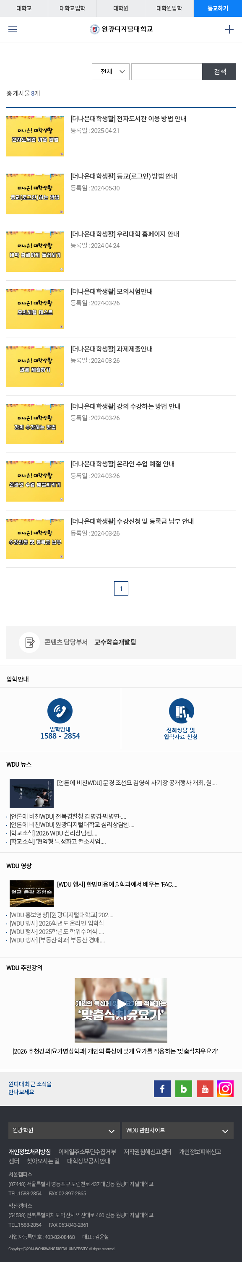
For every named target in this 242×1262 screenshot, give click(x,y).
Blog (183, 1088)
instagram (225, 1088)
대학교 (24, 8)
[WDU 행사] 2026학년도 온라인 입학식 (57, 923)
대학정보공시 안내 (88, 1161)
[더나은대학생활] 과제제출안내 (111, 349)
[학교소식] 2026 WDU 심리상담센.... (53, 833)
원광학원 (23, 1130)
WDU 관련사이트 (145, 1130)
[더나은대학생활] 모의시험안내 (111, 292)
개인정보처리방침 (29, 1152)
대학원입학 (169, 8)
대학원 (121, 8)
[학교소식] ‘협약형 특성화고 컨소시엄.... (58, 842)
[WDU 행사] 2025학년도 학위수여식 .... (57, 932)
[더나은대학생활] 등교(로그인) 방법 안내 (123, 176)
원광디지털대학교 (121, 29)
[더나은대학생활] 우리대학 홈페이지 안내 (124, 234)
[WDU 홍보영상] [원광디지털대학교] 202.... (61, 915)
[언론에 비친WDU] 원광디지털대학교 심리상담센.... (72, 825)
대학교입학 (72, 8)
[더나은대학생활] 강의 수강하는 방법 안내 (125, 407)
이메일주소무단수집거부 (87, 1152)
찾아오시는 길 (43, 1161)
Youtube (205, 1088)
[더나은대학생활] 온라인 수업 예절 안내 (122, 464)
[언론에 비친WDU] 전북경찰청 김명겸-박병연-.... (68, 816)
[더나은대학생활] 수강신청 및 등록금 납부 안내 (132, 522)
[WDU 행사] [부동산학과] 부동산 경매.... (57, 940)
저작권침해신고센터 (147, 1152)
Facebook (162, 1088)
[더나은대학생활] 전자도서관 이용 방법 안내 (128, 119)
